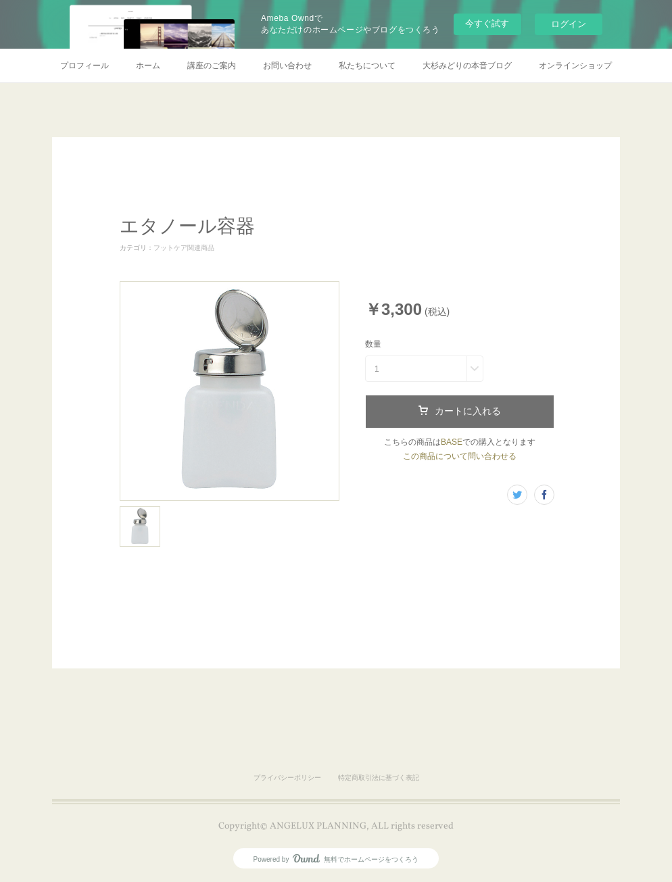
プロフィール (84, 65)
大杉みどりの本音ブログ (467, 65)
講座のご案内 (211, 65)
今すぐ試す (487, 23)
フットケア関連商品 (183, 247)
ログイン (568, 24)
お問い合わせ (287, 65)
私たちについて (367, 65)
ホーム (148, 65)
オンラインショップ (575, 65)
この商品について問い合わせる (460, 456)
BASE (451, 442)
